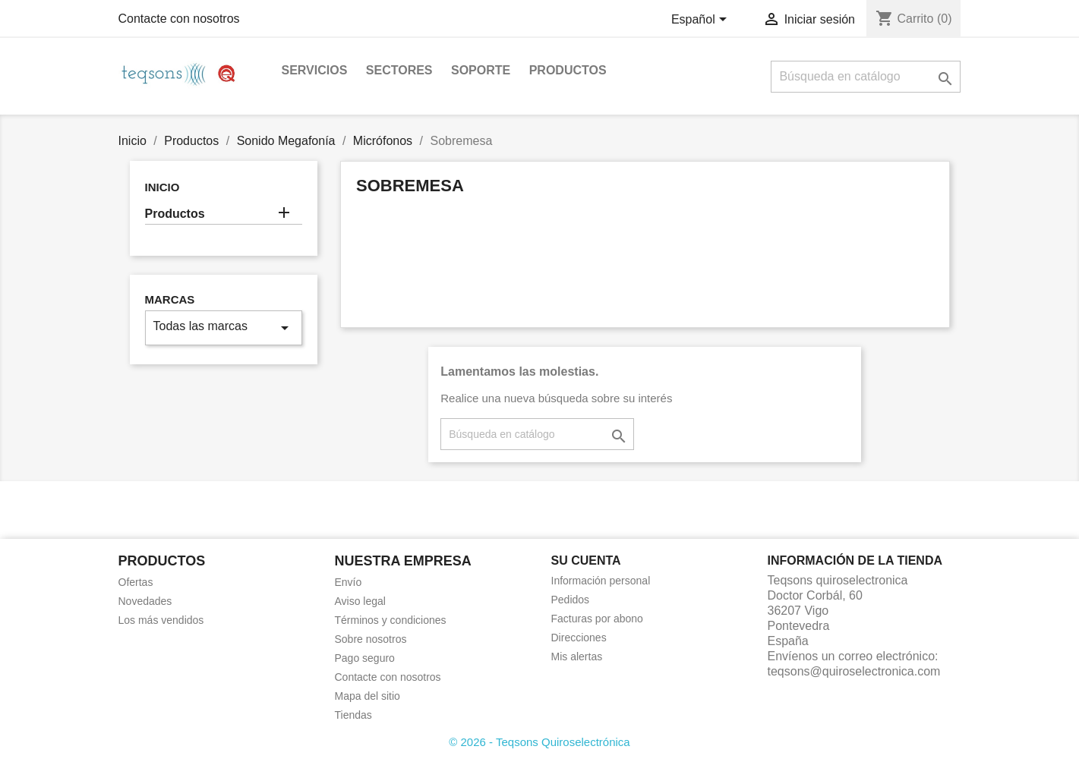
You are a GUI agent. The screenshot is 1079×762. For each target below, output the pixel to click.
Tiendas (353, 715)
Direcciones (579, 637)
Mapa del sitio (367, 696)
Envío (348, 582)
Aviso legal (360, 601)
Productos (568, 70)
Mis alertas (577, 656)
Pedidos (570, 600)
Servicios (315, 70)
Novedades (145, 601)
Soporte (480, 70)
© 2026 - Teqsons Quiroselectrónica (539, 741)
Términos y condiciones (390, 620)
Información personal (601, 581)
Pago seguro (365, 658)
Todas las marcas (224, 328)
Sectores (399, 70)
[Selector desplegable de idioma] (701, 20)
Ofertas (135, 582)
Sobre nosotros (371, 639)
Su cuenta (586, 560)
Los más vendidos (161, 620)
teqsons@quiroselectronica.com (854, 671)
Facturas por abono (597, 618)
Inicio (162, 187)
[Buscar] (866, 77)
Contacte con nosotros (179, 18)
